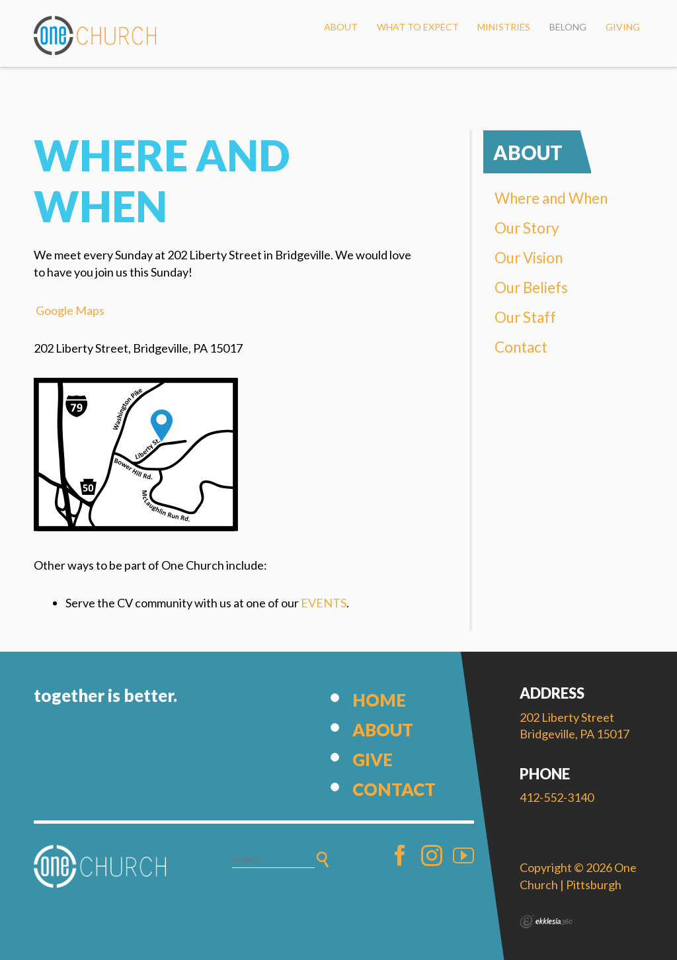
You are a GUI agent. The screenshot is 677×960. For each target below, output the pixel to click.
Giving (623, 26)
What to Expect (418, 26)
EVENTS (323, 602)
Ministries (503, 26)
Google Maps (70, 310)
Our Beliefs (531, 287)
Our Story (527, 228)
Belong (567, 26)
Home (379, 700)
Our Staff (525, 317)
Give (372, 759)
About (341, 26)
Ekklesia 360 (546, 921)
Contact (521, 347)
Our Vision (529, 258)
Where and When (551, 198)
